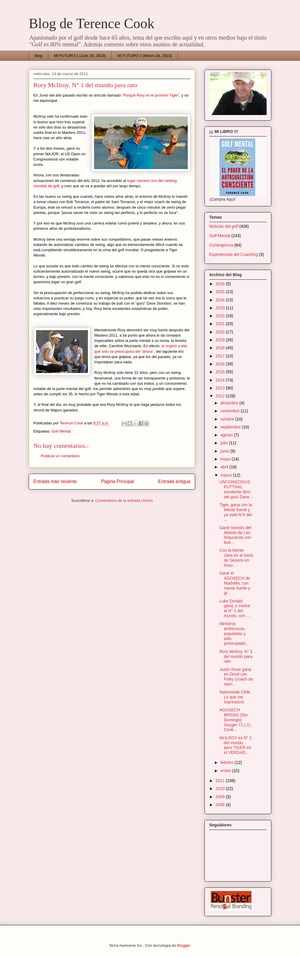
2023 (221, 308)
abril (224, 467)
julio (224, 442)
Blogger (183, 945)
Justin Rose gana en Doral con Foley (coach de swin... (236, 676)
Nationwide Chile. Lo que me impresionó (235, 697)
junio (225, 451)
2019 (221, 339)
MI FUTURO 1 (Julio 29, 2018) (80, 55)
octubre (227, 419)
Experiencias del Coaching (233, 254)
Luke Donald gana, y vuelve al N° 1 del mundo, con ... (234, 608)
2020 (221, 332)
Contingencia (221, 245)
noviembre (230, 411)
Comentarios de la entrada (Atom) (124, 500)
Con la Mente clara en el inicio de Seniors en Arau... (236, 557)
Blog (38, 55)
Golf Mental (61, 431)
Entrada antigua (174, 481)
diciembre (229, 403)
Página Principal (117, 481)
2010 (221, 788)
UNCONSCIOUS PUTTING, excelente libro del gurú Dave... (236, 489)
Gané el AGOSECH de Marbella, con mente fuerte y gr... (234, 583)
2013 (221, 388)
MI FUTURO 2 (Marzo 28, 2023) (144, 55)
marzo (226, 475)
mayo (225, 459)
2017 (221, 356)
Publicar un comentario (60, 456)
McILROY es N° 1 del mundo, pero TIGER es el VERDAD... (235, 745)
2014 (221, 380)
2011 (221, 780)
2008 (221, 804)
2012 (221, 396)
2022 (221, 315)
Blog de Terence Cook (91, 23)
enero (226, 770)
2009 (221, 796)
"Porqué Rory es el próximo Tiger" (150, 95)
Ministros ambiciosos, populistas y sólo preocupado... (234, 633)
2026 (221, 283)
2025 (221, 291)
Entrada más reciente (55, 481)
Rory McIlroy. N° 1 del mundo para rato (236, 656)
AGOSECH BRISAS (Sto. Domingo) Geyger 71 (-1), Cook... (235, 720)
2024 (221, 300)
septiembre (231, 427)
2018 (221, 347)
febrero (227, 762)
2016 (221, 364)
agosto (227, 435)
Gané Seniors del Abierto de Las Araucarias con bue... (235, 535)
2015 (221, 371)
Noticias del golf (223, 226)
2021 (221, 323)
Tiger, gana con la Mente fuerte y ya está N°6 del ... (235, 512)
